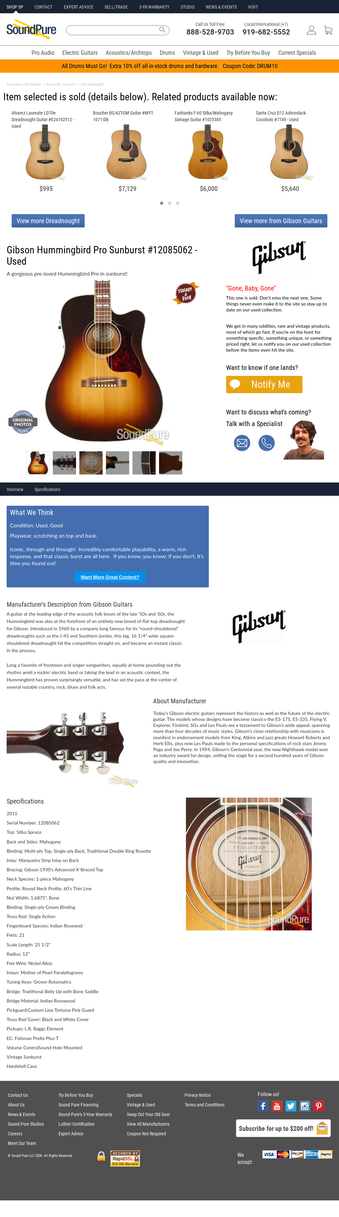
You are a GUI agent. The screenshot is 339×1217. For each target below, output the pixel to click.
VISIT (253, 7)
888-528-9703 (210, 32)
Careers (15, 1133)
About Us (16, 1104)
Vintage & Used (200, 52)
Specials (134, 1095)
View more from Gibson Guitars (281, 221)
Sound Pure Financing (78, 1104)
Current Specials (297, 52)
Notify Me (270, 384)
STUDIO (188, 7)
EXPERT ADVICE (78, 7)
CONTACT (43, 7)
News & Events (21, 1114)
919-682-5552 (266, 32)
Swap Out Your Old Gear (148, 1114)
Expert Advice (70, 1133)
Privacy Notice (198, 1095)
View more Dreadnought (48, 221)
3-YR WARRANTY (154, 7)
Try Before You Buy (248, 52)
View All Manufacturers (148, 1124)
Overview (15, 489)
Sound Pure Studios (26, 1124)
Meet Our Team (22, 1143)
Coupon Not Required (146, 1133)
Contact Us (18, 1095)
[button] (162, 203)
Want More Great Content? (110, 577)
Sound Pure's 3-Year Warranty (85, 1114)
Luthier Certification (76, 1124)
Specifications (47, 489)
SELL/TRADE (116, 7)
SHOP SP (15, 7)
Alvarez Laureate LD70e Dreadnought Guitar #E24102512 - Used (43, 119)
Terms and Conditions (204, 1104)
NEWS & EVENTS (221, 7)
